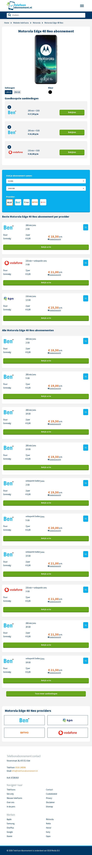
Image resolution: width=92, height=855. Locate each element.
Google (10, 832)
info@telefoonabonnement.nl (25, 771)
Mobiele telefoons (21, 22)
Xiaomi (9, 836)
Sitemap (49, 806)
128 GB (9, 92)
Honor (48, 827)
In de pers (11, 806)
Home (6, 22)
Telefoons (11, 789)
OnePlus (10, 827)
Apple (9, 819)
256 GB (17, 92)
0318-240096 (20, 767)
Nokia (48, 823)
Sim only (10, 794)
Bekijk (72, 112)
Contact (49, 789)
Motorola (36, 22)
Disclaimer (50, 802)
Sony (48, 832)
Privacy (49, 798)
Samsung (11, 823)
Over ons (10, 802)
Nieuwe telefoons (14, 798)
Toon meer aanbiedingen (46, 693)
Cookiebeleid (51, 794)
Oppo (48, 836)
